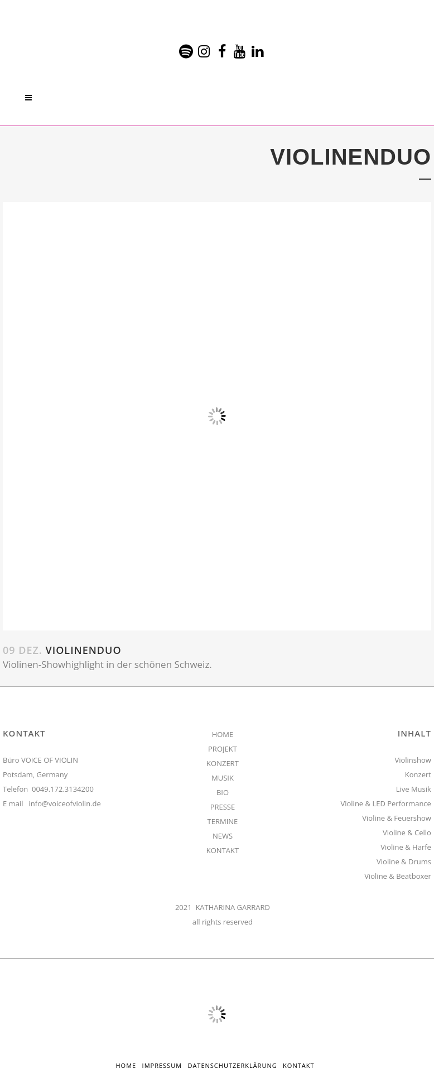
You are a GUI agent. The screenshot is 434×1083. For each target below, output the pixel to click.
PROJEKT (222, 749)
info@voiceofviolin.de (65, 803)
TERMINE (223, 821)
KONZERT (222, 763)
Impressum (162, 1065)
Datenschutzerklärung (232, 1065)
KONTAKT (222, 850)
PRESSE (222, 807)
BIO (222, 792)
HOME (223, 734)
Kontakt (298, 1065)
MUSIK (222, 778)
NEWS (223, 836)
